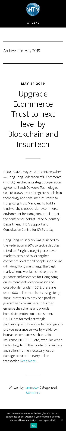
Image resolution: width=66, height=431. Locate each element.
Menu (36, 23)
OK (34, 426)
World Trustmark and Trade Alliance (33, 9)
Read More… (29, 361)
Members (33, 393)
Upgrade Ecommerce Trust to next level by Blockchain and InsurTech (33, 119)
